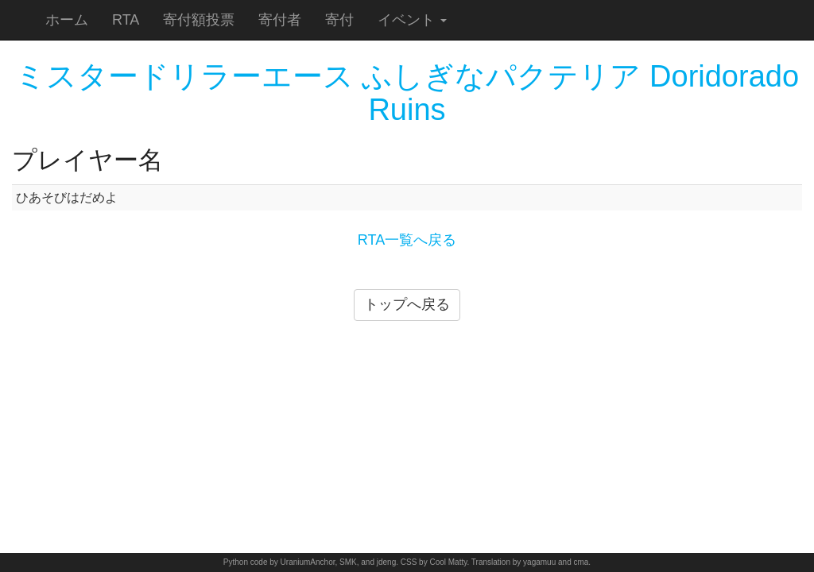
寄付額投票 (199, 20)
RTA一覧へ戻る (407, 240)
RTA (125, 20)
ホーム (66, 20)
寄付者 (279, 20)
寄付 (339, 20)
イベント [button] (412, 20)
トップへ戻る (407, 304)
